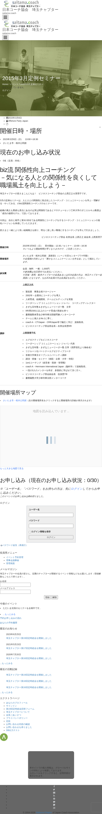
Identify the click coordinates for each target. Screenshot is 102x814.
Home (5, 84)
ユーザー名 (34, 509)
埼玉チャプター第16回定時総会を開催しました (29, 658)
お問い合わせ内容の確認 (18, 724)
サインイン (11, 706)
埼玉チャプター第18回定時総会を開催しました (29, 681)
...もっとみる (9, 614)
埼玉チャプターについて (18, 712)
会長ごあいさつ (13, 715)
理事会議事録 (12, 560)
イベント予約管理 (14, 557)
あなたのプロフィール (17, 703)
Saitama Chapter (44, 812)
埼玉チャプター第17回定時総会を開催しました (29, 648)
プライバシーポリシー (17, 718)
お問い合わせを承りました (19, 727)
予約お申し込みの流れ (10, 618)
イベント (14, 84)
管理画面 (10, 563)
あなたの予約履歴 (8, 622)
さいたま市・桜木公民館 (15, 400)
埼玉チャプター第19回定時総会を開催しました (29, 638)
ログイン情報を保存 (41, 531)
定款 (8, 721)
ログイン (6, 90)
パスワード (34, 520)
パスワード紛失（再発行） (15, 545)
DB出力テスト (13, 730)
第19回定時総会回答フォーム (20, 709)
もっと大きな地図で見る (12, 468)
